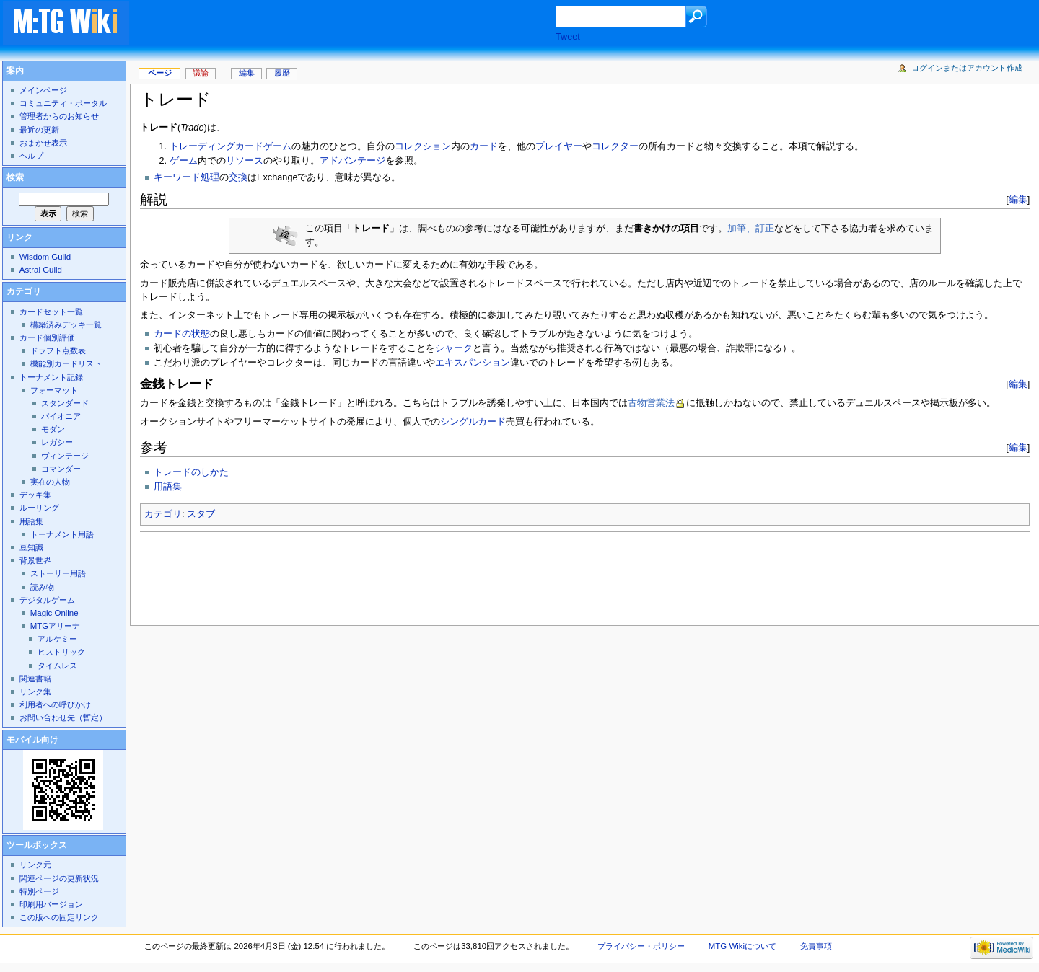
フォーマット (54, 390)
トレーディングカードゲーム (230, 146)
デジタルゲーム (47, 600)
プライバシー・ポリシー (641, 946)
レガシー (57, 442)
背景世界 (35, 560)
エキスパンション (472, 363)
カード (484, 146)
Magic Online (54, 613)
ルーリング (39, 507)
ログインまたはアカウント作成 (966, 67)
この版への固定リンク (59, 917)
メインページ (43, 90)
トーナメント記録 (51, 377)
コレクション (423, 146)
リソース (244, 161)
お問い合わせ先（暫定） (63, 717)
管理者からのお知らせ (59, 116)
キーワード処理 (186, 177)
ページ (160, 73)
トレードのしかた (191, 472)
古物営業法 (651, 403)
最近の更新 (39, 129)
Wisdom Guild (45, 256)
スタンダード (65, 403)
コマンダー (61, 468)
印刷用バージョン (51, 904)
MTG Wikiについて (742, 946)
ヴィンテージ (65, 455)
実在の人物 (50, 481)
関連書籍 (35, 678)
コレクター (615, 146)
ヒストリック (61, 652)
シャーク (454, 348)
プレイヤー (558, 146)
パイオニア (61, 416)
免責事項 (816, 946)
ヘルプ (31, 155)
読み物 (42, 587)
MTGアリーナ (55, 626)
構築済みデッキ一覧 (66, 324)
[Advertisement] (356, 24)
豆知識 (31, 547)
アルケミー (57, 639)
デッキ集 (35, 494)
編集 (1018, 199)
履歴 (282, 73)
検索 (15, 177)
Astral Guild (40, 269)
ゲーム (184, 161)
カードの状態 (182, 334)
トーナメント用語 (62, 534)
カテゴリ (163, 514)
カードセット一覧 (51, 311)
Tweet (568, 37)
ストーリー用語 (58, 573)
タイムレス (57, 665)
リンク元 (35, 864)
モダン (53, 429)
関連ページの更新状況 (59, 878)
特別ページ (39, 891)
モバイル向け (32, 739)
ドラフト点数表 (58, 350)
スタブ (201, 514)
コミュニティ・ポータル (63, 103)
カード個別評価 (47, 337)
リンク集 (35, 691)
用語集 (168, 487)
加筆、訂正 (750, 229)
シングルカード (473, 422)
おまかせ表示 (43, 142)
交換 (238, 177)
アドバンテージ (352, 161)
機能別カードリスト (66, 363)
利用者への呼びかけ (55, 704)
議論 (201, 73)
